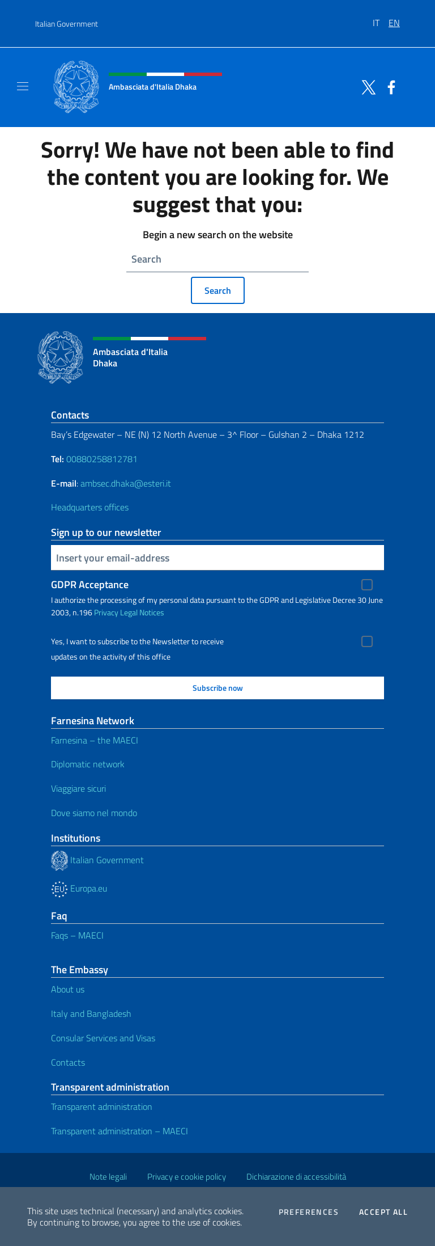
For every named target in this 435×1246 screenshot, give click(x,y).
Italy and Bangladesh (91, 1013)
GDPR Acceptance (90, 584)
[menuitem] (381, 18)
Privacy (106, 612)
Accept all (383, 1212)
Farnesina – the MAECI (94, 740)
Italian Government (66, 23)
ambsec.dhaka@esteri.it (125, 483)
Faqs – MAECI (77, 935)
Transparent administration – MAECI (119, 1131)
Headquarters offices (90, 507)
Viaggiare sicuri (78, 788)
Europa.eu (79, 888)
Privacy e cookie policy (186, 1176)
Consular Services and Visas (103, 1038)
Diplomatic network (88, 764)
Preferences (309, 1212)
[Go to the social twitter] (366, 86)
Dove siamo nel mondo (94, 813)
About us (67, 989)
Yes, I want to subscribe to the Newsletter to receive (137, 641)
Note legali (108, 1176)
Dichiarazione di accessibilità (296, 1176)
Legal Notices (142, 612)
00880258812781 (102, 459)
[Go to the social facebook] (388, 86)
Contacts (68, 1062)
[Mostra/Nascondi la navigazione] (22, 86)
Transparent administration (101, 1106)
